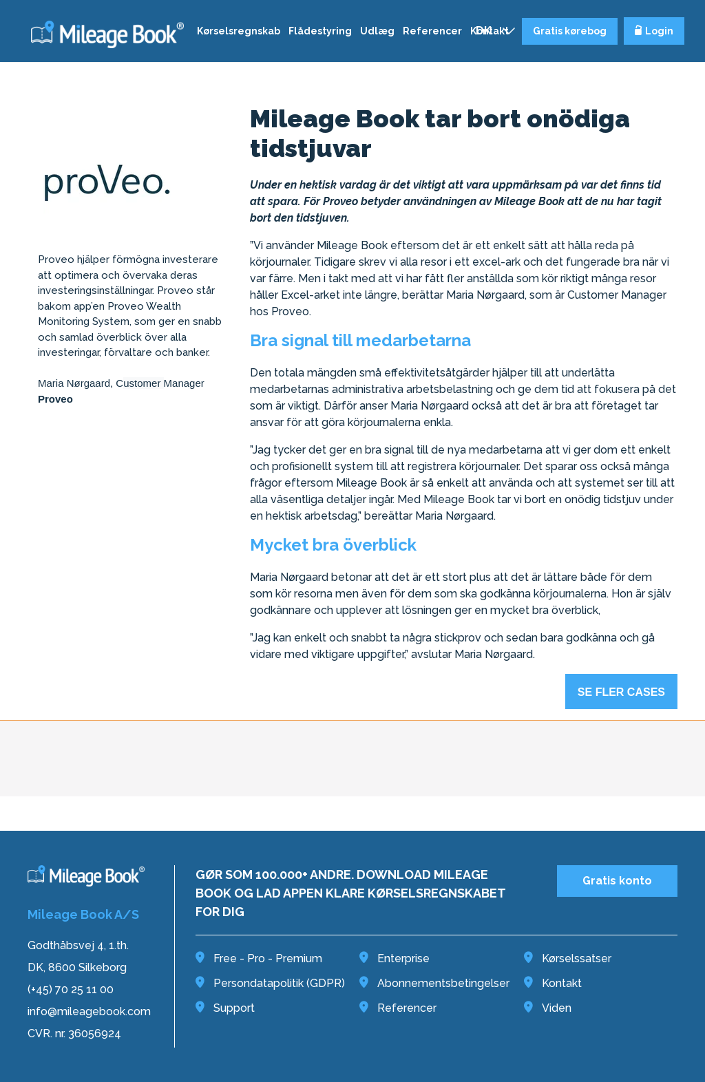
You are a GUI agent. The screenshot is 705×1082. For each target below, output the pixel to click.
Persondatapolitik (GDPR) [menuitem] (270, 983)
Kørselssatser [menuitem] (567, 958)
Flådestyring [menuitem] (320, 30)
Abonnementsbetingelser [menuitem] (434, 983)
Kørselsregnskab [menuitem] (238, 30)
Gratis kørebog (570, 30)
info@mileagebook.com (89, 1011)
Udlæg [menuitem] (377, 30)
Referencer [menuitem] (432, 30)
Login (654, 30)
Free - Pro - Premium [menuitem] (259, 958)
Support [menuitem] (225, 1008)
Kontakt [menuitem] (553, 983)
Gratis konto (617, 880)
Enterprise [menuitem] (394, 958)
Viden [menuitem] (547, 1008)
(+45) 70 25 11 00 (71, 989)
